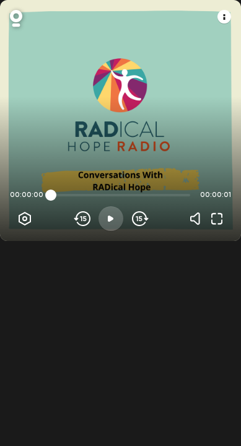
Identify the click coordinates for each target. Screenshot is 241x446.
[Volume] (198, 218)
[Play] (111, 218)
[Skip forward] (139, 218)
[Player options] (25, 218)
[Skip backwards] (82, 218)
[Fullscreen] (216, 218)
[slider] (50, 195)
